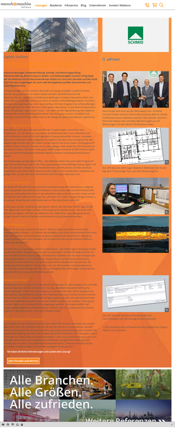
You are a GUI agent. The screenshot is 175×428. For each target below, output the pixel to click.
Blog (83, 5)
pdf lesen (111, 59)
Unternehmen (97, 5)
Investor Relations (120, 5)
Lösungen (41, 5)
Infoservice (71, 5)
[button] (22, 424)
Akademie (56, 5)
